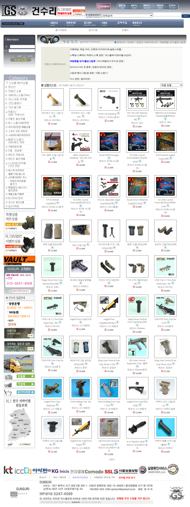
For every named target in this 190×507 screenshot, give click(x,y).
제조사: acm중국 (165, 326)
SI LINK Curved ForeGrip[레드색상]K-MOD (137, 158)
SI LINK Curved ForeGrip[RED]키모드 (80, 203)
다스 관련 (74, 79)
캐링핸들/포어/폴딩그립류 (82, 61)
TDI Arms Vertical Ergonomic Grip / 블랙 (137, 363)
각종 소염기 (101, 73)
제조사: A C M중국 (52, 409)
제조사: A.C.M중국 (81, 325)
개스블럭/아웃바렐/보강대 (118, 55)
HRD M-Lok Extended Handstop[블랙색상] (165, 116)
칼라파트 (85, 79)
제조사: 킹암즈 (109, 367)
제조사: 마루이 (52, 448)
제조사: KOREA (81, 286)
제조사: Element (137, 328)
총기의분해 (60, 30)
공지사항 (93, 30)
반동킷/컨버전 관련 (101, 67)
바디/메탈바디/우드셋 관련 (110, 61)
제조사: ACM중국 (109, 409)
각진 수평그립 (80, 245)
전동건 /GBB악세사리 (147, 42)
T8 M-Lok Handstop (109, 114)
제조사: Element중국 (137, 369)
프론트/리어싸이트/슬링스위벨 (106, 49)
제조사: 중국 (81, 367)
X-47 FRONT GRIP (137, 441)
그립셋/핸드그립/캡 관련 (82, 73)
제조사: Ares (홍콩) (109, 207)
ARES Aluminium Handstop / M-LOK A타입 (81, 158)
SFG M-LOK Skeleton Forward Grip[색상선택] (137, 116)
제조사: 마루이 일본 (165, 409)
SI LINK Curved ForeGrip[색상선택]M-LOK (165, 203)
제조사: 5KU (137, 123)
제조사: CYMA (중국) (109, 117)
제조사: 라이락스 (52, 120)
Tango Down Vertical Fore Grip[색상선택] (137, 322)
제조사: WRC (52, 287)
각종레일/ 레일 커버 (79, 49)
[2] (113, 459)
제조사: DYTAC (165, 287)
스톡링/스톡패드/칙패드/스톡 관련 (86, 55)
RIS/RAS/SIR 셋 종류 (80, 67)
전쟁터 (125, 30)
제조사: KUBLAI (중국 (53, 207)
